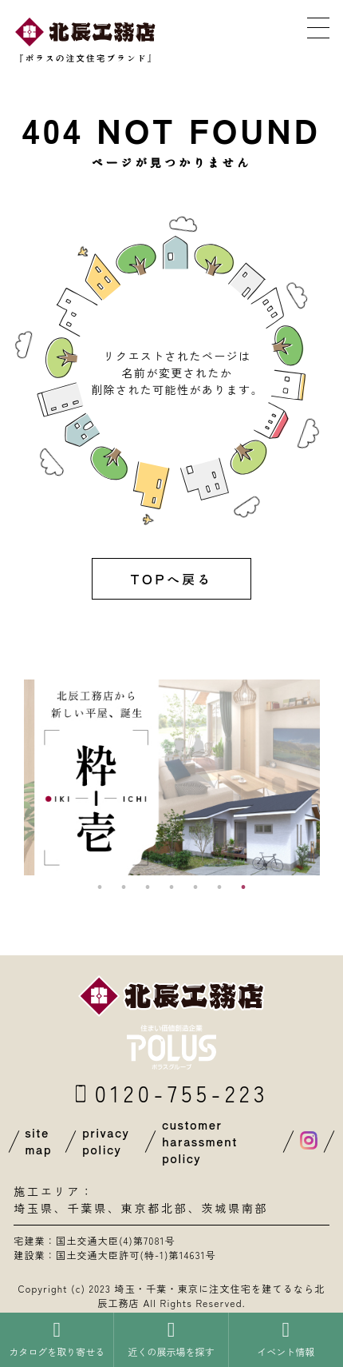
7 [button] (243, 887)
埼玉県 (33, 1208)
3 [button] (148, 887)
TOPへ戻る (171, 578)
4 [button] (171, 887)
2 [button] (124, 887)
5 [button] (195, 887)
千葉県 (87, 1208)
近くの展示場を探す (170, 1339)
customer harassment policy (200, 1141)
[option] (172, 777)
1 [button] (100, 887)
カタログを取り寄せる (56, 1339)
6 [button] (219, 887)
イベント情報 (286, 1339)
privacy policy (105, 1141)
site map (38, 1141)
